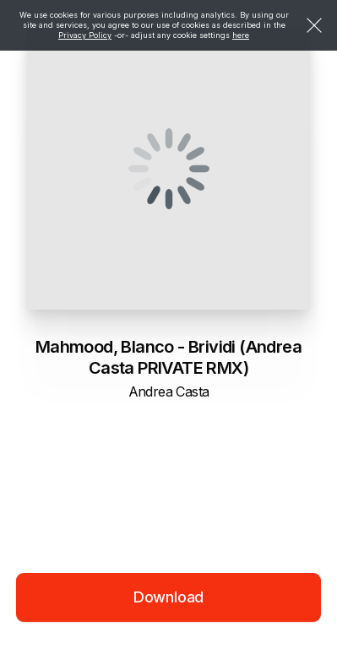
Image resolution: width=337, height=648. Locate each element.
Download (168, 597)
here (240, 35)
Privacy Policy (84, 35)
